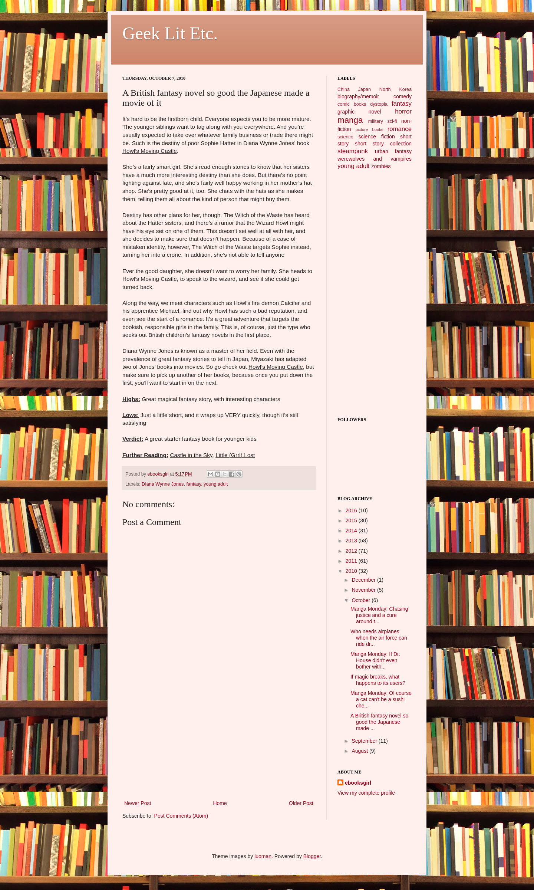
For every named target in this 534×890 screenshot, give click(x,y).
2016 (352, 510)
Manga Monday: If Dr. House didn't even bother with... (375, 660)
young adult (216, 484)
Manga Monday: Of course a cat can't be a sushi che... (381, 699)
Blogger (312, 856)
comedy (402, 96)
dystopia (379, 104)
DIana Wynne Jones (163, 484)
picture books (369, 129)
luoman (262, 856)
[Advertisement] (218, 743)
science (345, 136)
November (364, 590)
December (364, 580)
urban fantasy (393, 151)
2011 (352, 561)
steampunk (352, 151)
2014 (352, 530)
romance (400, 128)
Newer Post (137, 803)
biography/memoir (358, 96)
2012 (352, 551)
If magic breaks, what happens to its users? (377, 680)
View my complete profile (366, 793)
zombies (380, 166)
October (362, 600)
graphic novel (359, 112)
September (365, 741)
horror (403, 111)
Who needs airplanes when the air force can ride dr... (378, 637)
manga (350, 120)
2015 (352, 520)
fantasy (193, 484)
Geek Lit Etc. (170, 33)
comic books (351, 104)
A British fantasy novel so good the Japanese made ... (379, 722)
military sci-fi (382, 121)
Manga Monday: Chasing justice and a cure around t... (379, 615)
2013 (352, 540)
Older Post (301, 803)
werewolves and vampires (374, 159)
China (343, 89)
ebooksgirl (159, 474)
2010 (352, 571)
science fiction (376, 136)
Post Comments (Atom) (181, 816)
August (360, 751)
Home (220, 803)
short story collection (383, 144)
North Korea (395, 89)
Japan (364, 89)
